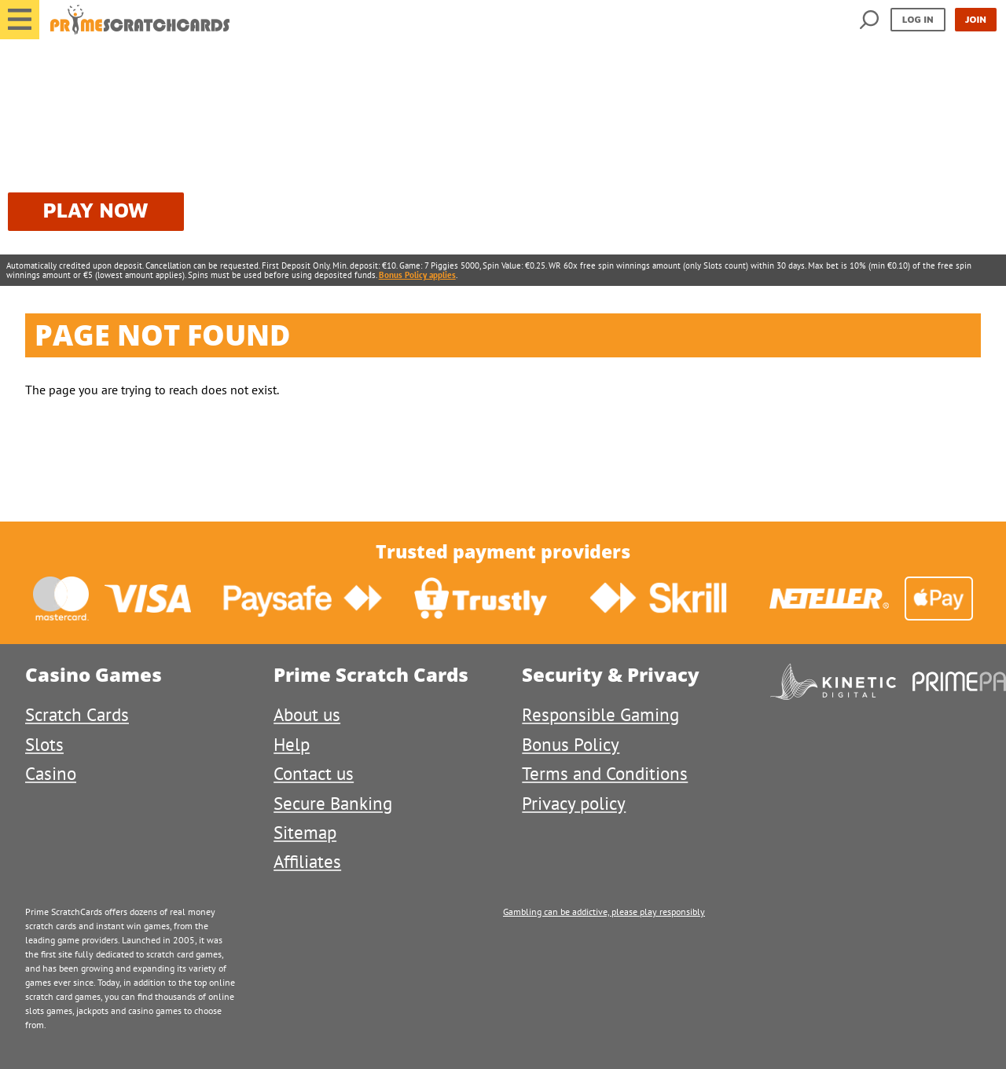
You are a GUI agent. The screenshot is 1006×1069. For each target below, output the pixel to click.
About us (307, 714)
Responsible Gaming (600, 714)
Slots (44, 744)
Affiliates (307, 861)
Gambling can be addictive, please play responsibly (604, 911)
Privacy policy (574, 803)
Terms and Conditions (605, 773)
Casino (50, 773)
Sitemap (305, 832)
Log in (918, 19)
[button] (19, 19)
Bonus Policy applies (417, 274)
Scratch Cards (77, 714)
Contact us (314, 773)
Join (975, 19)
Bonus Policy (570, 744)
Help (292, 744)
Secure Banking (333, 803)
